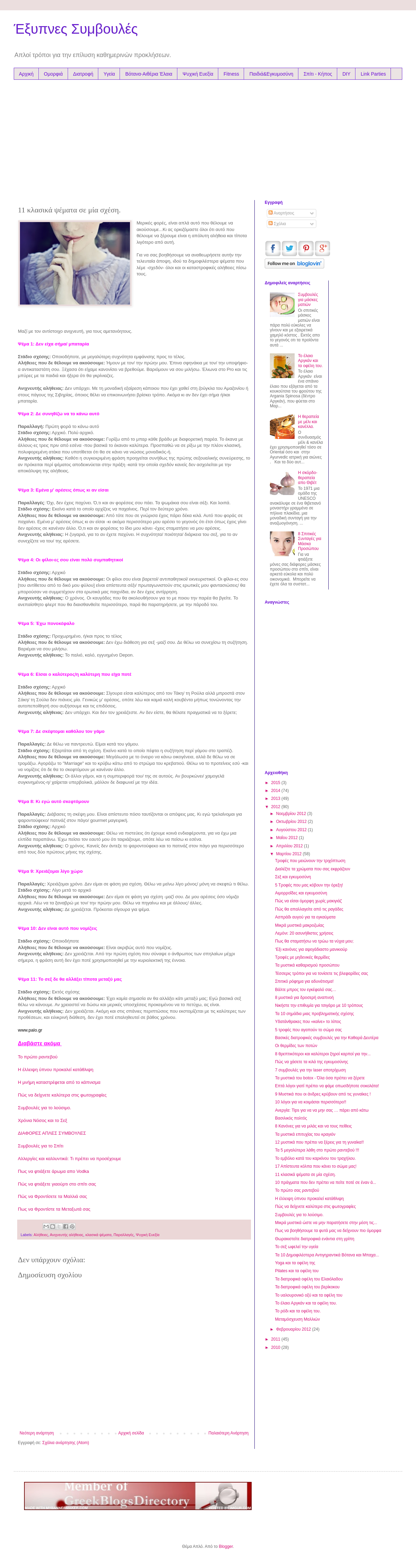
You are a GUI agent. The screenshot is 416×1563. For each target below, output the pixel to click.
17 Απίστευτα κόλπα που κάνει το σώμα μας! (316, 1166)
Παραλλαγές (123, 1235)
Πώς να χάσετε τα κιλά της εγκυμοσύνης (311, 1061)
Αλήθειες (41, 1235)
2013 (276, 798)
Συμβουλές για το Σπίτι (40, 1145)
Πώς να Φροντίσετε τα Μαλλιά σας (52, 1196)
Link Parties (373, 74)
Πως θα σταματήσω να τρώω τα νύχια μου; (314, 941)
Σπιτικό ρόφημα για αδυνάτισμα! (304, 981)
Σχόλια (277, 223)
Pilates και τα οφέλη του (297, 1270)
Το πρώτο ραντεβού (37, 1056)
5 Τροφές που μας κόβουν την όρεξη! (309, 885)
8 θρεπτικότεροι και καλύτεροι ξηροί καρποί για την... (323, 1054)
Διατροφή (83, 74)
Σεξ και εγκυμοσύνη (293, 876)
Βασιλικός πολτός (291, 1118)
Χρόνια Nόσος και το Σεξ (42, 1120)
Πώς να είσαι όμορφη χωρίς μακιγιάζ (308, 901)
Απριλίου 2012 (290, 846)
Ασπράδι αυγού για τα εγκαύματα (305, 917)
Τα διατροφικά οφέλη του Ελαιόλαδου (309, 1279)
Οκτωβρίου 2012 (292, 821)
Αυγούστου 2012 (292, 829)
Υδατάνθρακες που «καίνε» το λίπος (308, 1021)
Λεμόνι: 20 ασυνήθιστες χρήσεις (304, 933)
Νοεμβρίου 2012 (291, 813)
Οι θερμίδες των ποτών (296, 1045)
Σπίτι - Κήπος (318, 74)
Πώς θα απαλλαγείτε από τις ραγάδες (309, 909)
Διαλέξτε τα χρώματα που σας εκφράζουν (312, 869)
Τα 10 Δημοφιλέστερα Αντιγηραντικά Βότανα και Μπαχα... (327, 1255)
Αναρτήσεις (281, 213)
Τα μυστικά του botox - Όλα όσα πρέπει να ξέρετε (320, 1078)
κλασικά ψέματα (98, 1235)
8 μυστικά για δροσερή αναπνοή (304, 997)
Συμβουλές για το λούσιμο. (44, 1107)
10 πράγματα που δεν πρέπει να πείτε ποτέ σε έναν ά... (325, 1182)
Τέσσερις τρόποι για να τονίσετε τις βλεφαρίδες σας (321, 973)
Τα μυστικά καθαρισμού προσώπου (307, 965)
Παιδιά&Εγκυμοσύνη (271, 74)
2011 (276, 1339)
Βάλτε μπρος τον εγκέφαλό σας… (305, 989)
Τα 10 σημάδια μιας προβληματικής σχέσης (314, 1013)
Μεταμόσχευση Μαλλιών (297, 1319)
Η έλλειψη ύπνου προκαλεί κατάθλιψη (56, 1069)
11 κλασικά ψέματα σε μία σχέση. (305, 1174)
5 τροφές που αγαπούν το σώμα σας (308, 1029)
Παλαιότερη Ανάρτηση (228, 1433)
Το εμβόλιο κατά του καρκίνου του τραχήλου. (315, 1158)
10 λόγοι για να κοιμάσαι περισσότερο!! (310, 1102)
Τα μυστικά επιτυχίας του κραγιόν (305, 1134)
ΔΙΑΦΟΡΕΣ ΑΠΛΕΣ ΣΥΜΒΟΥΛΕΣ (52, 1133)
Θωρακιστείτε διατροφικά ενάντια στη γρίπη (314, 1238)
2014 (276, 790)
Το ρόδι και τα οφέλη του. (298, 1311)
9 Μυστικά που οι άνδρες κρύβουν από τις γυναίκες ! (323, 1094)
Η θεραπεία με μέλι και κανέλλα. (308, 421)
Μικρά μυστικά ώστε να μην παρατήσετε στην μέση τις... (326, 1222)
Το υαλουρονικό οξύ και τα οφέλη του (308, 1295)
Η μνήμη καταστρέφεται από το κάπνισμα (59, 1082)
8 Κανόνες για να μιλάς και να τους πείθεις (313, 1126)
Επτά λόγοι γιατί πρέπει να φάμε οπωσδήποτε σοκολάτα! (327, 1085)
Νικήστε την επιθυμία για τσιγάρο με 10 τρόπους (319, 1005)
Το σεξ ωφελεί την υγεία (296, 1246)
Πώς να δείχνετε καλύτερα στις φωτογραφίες (62, 1095)
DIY (346, 74)
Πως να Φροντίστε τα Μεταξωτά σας (54, 1209)
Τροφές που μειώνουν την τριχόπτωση (310, 860)
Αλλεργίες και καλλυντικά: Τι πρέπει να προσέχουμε (69, 1158)
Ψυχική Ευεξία (198, 74)
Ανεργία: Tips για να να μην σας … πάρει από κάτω (322, 1110)
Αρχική (26, 74)
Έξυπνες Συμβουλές (76, 28)
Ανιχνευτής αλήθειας (66, 1235)
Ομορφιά (53, 74)
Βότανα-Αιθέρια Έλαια (148, 74)
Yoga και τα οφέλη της (295, 1263)
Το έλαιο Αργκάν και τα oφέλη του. (310, 360)
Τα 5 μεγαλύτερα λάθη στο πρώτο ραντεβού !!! (317, 1150)
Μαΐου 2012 (287, 837)
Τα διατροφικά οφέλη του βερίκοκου (307, 1287)
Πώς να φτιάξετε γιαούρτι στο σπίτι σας (57, 1184)
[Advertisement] (144, 138)
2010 (276, 1347)
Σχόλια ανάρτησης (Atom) (65, 1442)
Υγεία (109, 74)
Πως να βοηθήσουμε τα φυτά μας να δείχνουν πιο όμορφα (328, 1230)
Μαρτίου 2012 (289, 853)
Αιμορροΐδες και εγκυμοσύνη (301, 893)
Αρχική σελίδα (131, 1433)
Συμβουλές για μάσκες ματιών (308, 299)
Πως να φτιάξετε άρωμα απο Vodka (53, 1171)
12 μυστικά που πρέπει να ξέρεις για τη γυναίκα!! (319, 1142)
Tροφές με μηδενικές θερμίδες (302, 957)
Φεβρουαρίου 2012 (294, 1329)
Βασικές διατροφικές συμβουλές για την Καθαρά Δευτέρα (327, 1037)
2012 (276, 806)
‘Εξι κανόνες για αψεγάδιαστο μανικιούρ (311, 949)
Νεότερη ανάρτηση (37, 1433)
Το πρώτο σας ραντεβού (297, 1190)
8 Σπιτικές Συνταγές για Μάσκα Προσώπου (309, 541)
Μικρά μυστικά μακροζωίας (299, 925)
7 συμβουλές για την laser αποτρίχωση (310, 1070)
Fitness (231, 74)
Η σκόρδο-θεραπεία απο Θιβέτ (307, 477)
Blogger (226, 1546)
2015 (276, 782)
